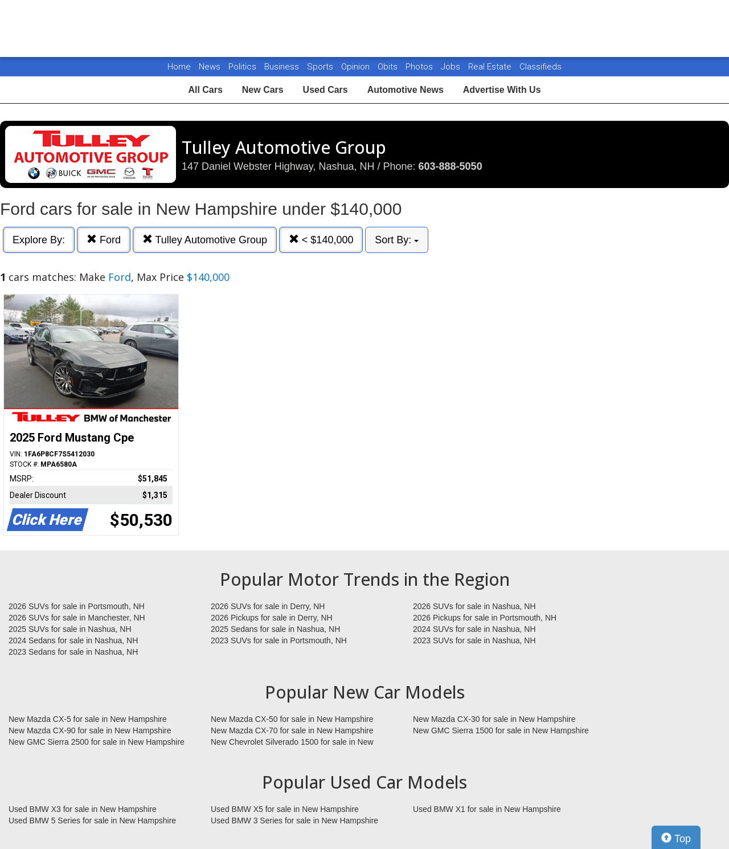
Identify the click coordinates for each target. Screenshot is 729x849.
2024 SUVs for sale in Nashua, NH (474, 629)
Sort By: (397, 240)
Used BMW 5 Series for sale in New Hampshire (92, 820)
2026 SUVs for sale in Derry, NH (268, 606)
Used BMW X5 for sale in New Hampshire (285, 809)
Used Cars (325, 90)
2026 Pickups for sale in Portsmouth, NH (484, 617)
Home (179, 67)
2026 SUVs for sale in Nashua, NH (474, 606)
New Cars (263, 90)
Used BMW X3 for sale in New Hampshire (83, 809)
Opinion (356, 67)
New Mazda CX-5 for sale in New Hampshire (88, 719)
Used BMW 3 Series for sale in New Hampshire (294, 820)
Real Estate (491, 67)
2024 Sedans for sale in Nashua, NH (73, 640)
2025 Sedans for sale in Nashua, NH (275, 629)
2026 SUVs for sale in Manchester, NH (77, 617)
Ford (104, 240)
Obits (389, 67)
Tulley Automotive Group (204, 240)
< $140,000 (321, 240)
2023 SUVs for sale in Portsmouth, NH (279, 640)
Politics (242, 67)
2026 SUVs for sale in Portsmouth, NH (77, 606)
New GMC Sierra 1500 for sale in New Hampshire (501, 730)
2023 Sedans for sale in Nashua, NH (73, 651)
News (209, 67)
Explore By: (39, 240)
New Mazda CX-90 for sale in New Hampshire (90, 730)
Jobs (451, 67)
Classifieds (540, 67)
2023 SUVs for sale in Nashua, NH (474, 640)
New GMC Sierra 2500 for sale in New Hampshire (97, 741)
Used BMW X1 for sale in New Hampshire (487, 809)
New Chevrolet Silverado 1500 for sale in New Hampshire (292, 742)
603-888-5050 (450, 166)
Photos (420, 67)
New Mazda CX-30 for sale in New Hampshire (494, 719)
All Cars (205, 90)
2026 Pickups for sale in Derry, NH (272, 617)
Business (282, 67)
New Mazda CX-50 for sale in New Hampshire (292, 719)
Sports (321, 67)
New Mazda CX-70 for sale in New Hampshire (292, 730)
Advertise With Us (502, 90)
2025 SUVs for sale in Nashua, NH (70, 629)
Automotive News (405, 90)
